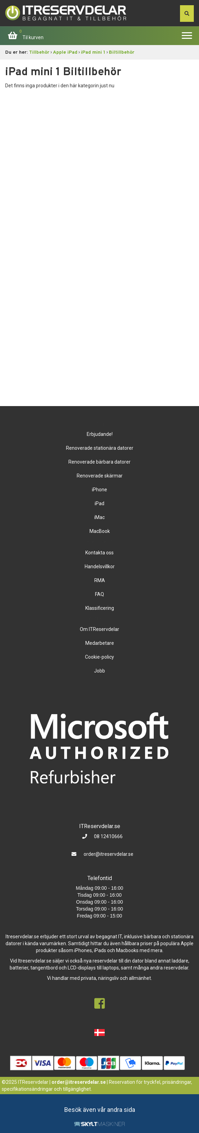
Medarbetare (99, 643)
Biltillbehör (121, 52)
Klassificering (99, 608)
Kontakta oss (99, 552)
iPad (99, 503)
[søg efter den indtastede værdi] (187, 13)
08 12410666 (108, 836)
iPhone (99, 489)
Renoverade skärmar (100, 475)
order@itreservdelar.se (108, 854)
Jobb (99, 671)
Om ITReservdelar (99, 629)
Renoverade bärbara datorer (99, 462)
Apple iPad (65, 52)
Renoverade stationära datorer (99, 448)
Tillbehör (39, 52)
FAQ (99, 594)
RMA (99, 580)
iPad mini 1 (93, 52)
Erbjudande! (100, 434)
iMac (99, 517)
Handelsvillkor (100, 566)
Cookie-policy (99, 657)
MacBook (99, 531)
